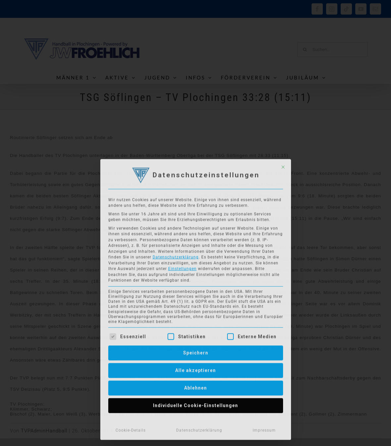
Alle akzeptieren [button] (195, 369)
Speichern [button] (195, 351)
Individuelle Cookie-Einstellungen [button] (195, 404)
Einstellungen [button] (182, 267)
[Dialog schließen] (283, 165)
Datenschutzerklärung (176, 255)
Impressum (264, 428)
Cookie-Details (131, 428)
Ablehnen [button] (195, 386)
